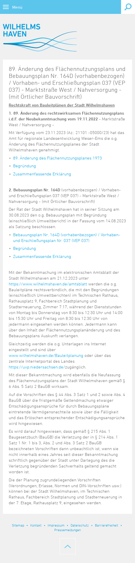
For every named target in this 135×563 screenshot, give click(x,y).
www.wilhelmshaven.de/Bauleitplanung (46, 355)
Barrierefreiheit (106, 525)
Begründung (24, 165)
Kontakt (36, 525)
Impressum (56, 525)
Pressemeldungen (67, 530)
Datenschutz (80, 525)
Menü (17, 7)
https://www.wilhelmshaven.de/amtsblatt (48, 283)
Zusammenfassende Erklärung (42, 173)
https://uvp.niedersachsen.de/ (37, 366)
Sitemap (18, 525)
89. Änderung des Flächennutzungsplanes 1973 (57, 157)
